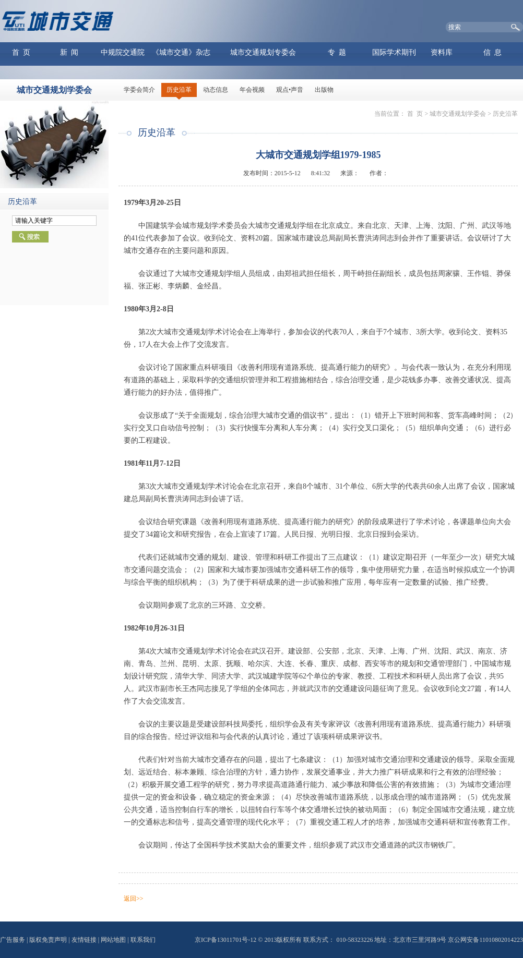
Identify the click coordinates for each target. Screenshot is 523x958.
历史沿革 (179, 89)
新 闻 (69, 52)
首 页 (21, 52)
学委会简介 (139, 89)
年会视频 (252, 89)
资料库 (442, 52)
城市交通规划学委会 (458, 113)
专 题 (337, 52)
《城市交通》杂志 (181, 52)
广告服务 (12, 939)
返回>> (134, 898)
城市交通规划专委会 (263, 52)
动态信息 (215, 89)
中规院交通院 (123, 52)
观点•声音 (289, 89)
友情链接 (84, 939)
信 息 (492, 52)
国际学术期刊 (394, 52)
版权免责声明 (48, 939)
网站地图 (113, 939)
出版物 (324, 89)
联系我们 (143, 939)
